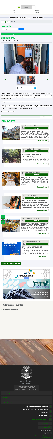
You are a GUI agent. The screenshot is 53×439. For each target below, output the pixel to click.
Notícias (8, 21)
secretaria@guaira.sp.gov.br (40, 420)
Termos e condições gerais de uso (43, 436)
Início (3, 21)
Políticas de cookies (47, 437)
